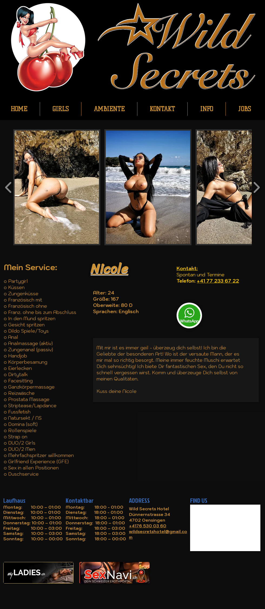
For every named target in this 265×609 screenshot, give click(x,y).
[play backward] (8, 187)
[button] (56, 187)
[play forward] (256, 187)
